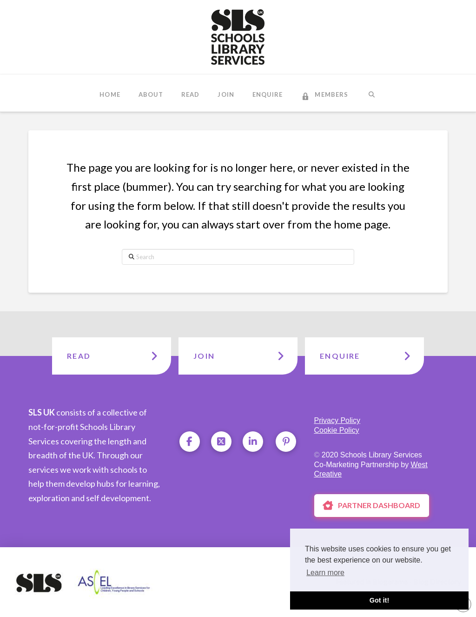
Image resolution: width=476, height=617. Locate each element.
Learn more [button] (325, 573)
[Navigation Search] (371, 93)
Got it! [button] (379, 600)
